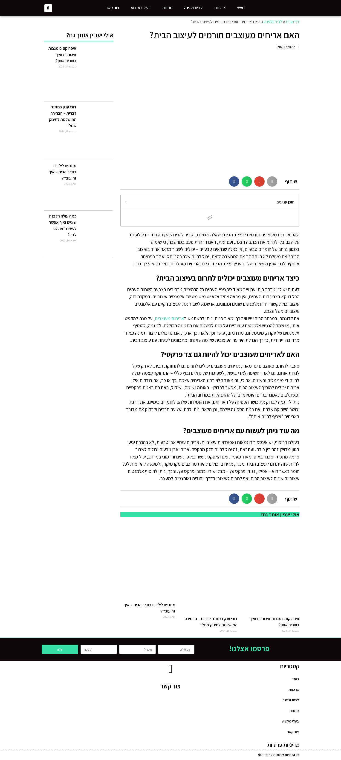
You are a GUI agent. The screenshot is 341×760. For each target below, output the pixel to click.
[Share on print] (272, 181)
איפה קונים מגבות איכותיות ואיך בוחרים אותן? (62, 54)
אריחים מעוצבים (169, 318)
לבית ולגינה (193, 7)
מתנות (167, 7)
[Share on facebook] (234, 181)
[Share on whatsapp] (247, 181)
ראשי (241, 7)
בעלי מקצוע (141, 7)
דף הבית (292, 21)
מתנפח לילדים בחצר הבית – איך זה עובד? (62, 172)
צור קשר (112, 7)
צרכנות (220, 7)
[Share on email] (259, 181)
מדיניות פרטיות (283, 744)
